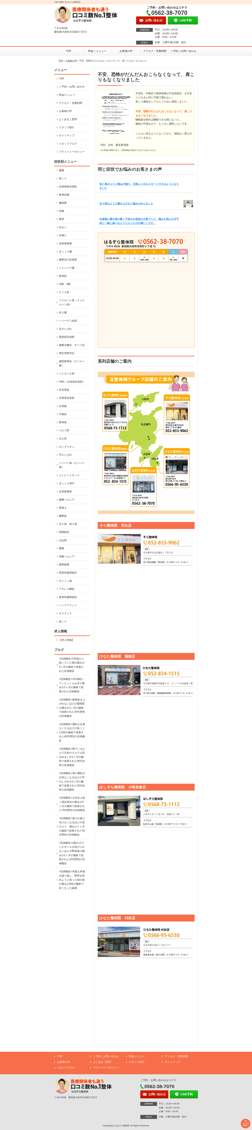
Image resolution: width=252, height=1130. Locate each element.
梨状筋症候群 (66, 337)
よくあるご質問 (68, 119)
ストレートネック (69, 475)
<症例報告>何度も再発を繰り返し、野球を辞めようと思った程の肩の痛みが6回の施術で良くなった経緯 (72, 879)
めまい (63, 227)
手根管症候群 (66, 398)
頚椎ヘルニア (66, 556)
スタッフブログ (68, 143)
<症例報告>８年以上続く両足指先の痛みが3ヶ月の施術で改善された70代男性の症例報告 (72, 803)
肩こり (63, 178)
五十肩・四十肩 (68, 524)
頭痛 (61, 211)
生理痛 (63, 406)
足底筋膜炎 (65, 491)
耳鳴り (63, 235)
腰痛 (61, 170)
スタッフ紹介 (66, 127)
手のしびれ (65, 454)
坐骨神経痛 (65, 243)
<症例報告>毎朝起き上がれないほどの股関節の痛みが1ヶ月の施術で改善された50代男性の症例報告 (72, 707)
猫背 (61, 219)
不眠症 (63, 414)
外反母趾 (64, 389)
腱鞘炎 (63, 515)
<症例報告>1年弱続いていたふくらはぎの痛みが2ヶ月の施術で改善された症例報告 (72, 685)
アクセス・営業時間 (154, 51)
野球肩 (63, 422)
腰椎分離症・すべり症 (72, 345)
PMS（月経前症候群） (72, 381)
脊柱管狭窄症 (66, 353)
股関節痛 (64, 564)
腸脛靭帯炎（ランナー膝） (72, 363)
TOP (68, 51)
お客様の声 (126, 51)
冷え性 (63, 438)
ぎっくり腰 (65, 251)
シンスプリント (68, 605)
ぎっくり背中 (66, 483)
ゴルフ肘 (64, 430)
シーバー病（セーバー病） (72, 465)
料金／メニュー (97, 51)
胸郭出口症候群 (68, 259)
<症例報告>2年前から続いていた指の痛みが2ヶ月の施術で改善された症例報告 (72, 664)
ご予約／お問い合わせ (183, 51)
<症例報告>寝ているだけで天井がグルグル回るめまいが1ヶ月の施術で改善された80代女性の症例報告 (72, 757)
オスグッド (65, 613)
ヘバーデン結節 (68, 320)
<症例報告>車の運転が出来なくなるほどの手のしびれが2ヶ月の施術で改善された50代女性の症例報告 (72, 781)
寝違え (63, 507)
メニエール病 (66, 373)
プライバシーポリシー (72, 151)
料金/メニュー (67, 94)
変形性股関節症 (68, 572)
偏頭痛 (63, 202)
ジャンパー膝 (66, 267)
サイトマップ (66, 135)
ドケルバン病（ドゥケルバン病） (72, 302)
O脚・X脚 (64, 284)
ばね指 (63, 540)
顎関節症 (64, 532)
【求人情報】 (66, 640)
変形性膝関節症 (68, 597)
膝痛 (61, 548)
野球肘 (63, 276)
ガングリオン (66, 446)
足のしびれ (65, 329)
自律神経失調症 (68, 186)
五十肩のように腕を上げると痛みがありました (126, 203)
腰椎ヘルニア (66, 499)
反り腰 (63, 312)
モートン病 (65, 581)
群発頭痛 (64, 194)
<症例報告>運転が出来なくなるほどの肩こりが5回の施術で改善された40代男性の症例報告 (72, 732)
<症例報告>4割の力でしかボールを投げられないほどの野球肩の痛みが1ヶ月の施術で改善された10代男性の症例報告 (72, 853)
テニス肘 (64, 292)
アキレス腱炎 (66, 589)
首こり (63, 621)
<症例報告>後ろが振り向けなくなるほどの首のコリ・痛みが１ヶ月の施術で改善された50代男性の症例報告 (72, 826)
